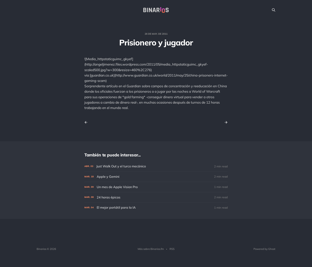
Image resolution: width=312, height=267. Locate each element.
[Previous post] (87, 122)
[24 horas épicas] (156, 197)
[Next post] (225, 122)
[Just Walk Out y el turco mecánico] (156, 166)
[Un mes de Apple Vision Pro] (156, 187)
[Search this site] (274, 10)
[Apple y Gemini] (156, 177)
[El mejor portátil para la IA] (156, 207)
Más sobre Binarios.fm (151, 248)
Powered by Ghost (264, 248)
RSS (172, 248)
